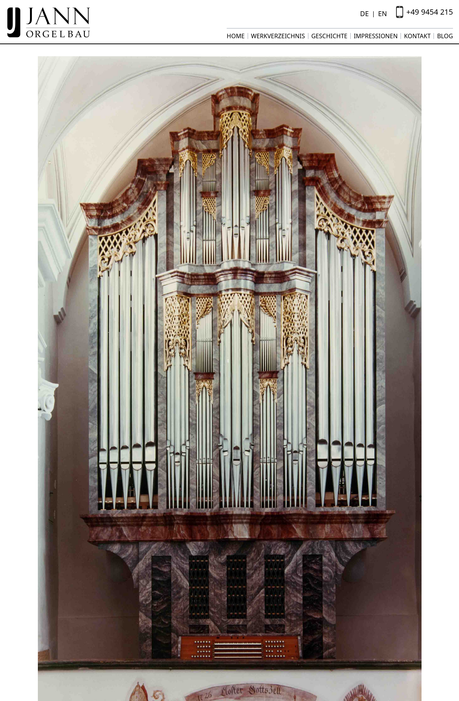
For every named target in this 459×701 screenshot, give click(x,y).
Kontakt (417, 36)
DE (364, 13)
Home (236, 36)
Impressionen (376, 36)
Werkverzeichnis (278, 36)
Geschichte (329, 36)
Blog (445, 36)
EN (382, 13)
